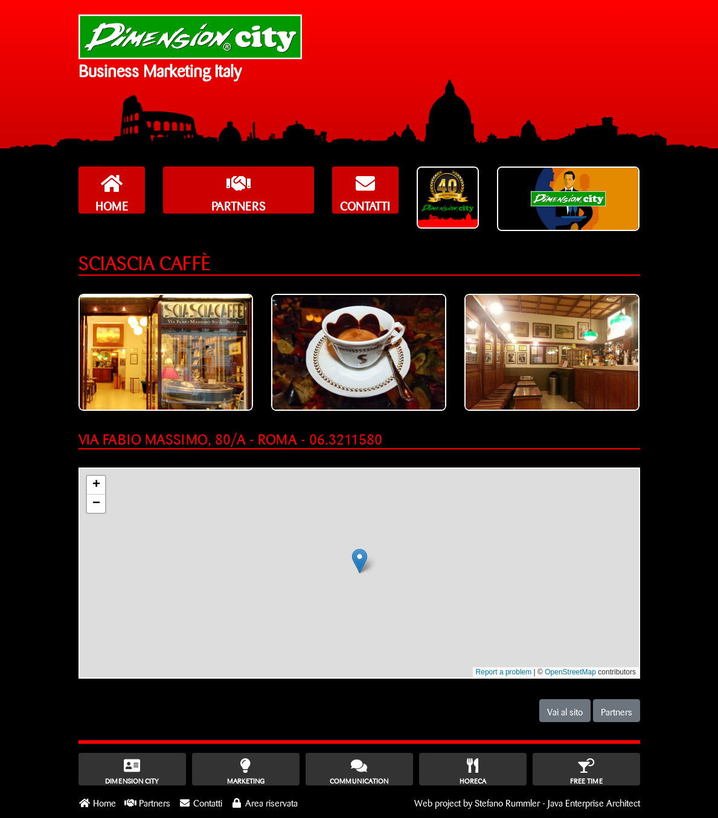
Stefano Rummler (507, 801)
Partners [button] (616, 710)
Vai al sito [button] (565, 710)
